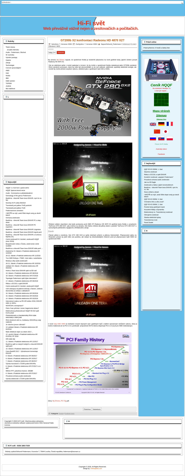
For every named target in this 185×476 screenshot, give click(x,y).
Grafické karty (69, 413)
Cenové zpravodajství (13, 68)
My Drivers (60, 60)
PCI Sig (63, 401)
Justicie (8, 86)
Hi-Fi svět (91, 23)
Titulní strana (10, 47)
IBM (7, 78)
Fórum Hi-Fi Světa (161, 144)
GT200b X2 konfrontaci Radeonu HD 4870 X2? (92, 40)
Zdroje (8, 63)
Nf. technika (10, 55)
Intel (7, 73)
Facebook (161, 154)
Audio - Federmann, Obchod (16, 52)
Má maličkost (10, 88)
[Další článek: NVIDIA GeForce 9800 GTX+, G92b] (96, 409)
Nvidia (8, 76)
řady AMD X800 (59, 324)
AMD (7, 70)
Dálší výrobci (10, 81)
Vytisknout (126, 44)
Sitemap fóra (161, 119)
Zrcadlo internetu (13, 50)
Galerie (8, 60)
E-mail (133, 44)
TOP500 (9, 83)
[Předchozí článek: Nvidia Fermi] (87, 409)
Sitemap (161, 115)
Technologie (10, 65)
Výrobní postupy (11, 57)
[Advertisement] (92, 9)
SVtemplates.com (96, 468)
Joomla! (7, 423)
